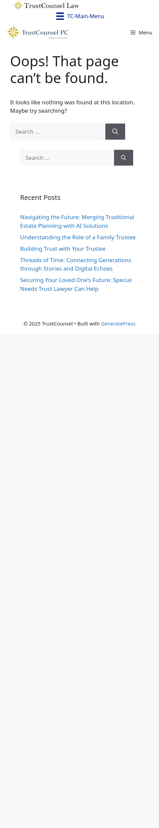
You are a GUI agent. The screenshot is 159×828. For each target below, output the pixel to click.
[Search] (115, 132)
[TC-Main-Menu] (79, 16)
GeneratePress (118, 323)
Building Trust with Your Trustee (63, 248)
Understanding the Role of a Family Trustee (78, 237)
